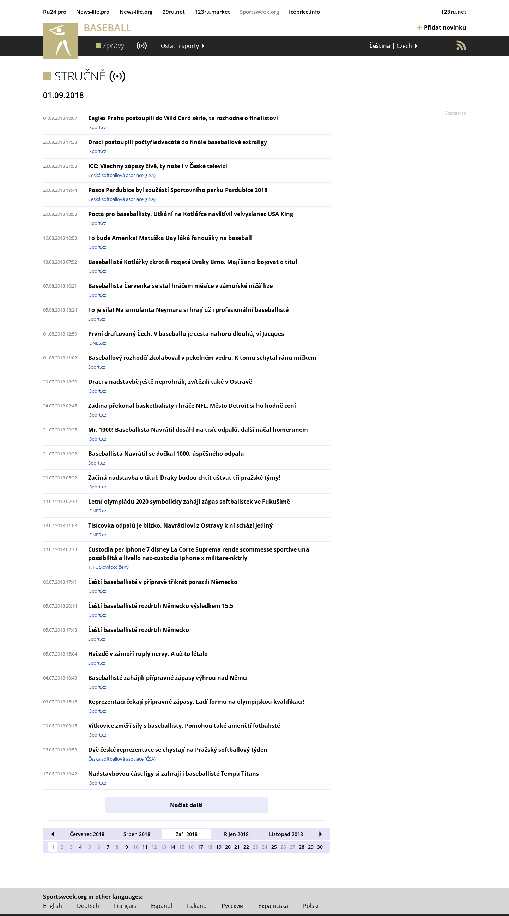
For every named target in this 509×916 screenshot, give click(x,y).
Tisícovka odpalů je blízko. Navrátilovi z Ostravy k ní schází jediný (180, 525)
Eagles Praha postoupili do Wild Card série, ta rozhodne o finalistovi (183, 118)
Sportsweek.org (259, 11)
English (52, 906)
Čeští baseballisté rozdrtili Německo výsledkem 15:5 (160, 606)
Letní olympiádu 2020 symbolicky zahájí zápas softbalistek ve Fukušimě (189, 501)
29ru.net (174, 11)
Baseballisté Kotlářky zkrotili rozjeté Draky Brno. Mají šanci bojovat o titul (192, 262)
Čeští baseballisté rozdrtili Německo (138, 630)
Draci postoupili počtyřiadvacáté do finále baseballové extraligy (177, 142)
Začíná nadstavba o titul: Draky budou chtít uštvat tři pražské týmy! (184, 477)
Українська (273, 906)
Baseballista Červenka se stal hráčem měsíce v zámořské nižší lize (180, 286)
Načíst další (186, 805)
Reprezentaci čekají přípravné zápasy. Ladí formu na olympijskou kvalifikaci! (196, 702)
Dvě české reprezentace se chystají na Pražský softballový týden (177, 750)
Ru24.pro (54, 11)
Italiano (197, 906)
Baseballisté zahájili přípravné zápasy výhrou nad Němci (168, 678)
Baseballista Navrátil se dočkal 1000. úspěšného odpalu (166, 453)
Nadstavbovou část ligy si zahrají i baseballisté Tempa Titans (173, 773)
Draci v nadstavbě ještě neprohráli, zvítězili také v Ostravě (170, 382)
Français (125, 906)
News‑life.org (136, 11)
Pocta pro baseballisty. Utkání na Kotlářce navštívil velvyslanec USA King (190, 214)
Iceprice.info (304, 11)
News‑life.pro (93, 11)
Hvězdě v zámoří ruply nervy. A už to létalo (148, 654)
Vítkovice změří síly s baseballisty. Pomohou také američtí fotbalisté (184, 726)
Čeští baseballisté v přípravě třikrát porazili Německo (162, 582)
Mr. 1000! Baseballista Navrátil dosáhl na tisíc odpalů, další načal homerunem (198, 430)
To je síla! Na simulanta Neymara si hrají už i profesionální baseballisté (188, 310)
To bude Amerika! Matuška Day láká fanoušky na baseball (170, 238)
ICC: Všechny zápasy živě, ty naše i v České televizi (157, 166)
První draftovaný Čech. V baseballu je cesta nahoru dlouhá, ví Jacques (186, 334)
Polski (311, 906)
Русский (232, 906)
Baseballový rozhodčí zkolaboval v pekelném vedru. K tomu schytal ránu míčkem (202, 358)
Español (161, 906)
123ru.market (212, 11)
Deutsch (88, 906)
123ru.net (453, 11)
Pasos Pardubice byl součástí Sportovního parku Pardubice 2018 (177, 190)
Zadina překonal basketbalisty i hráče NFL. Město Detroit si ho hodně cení (192, 406)
